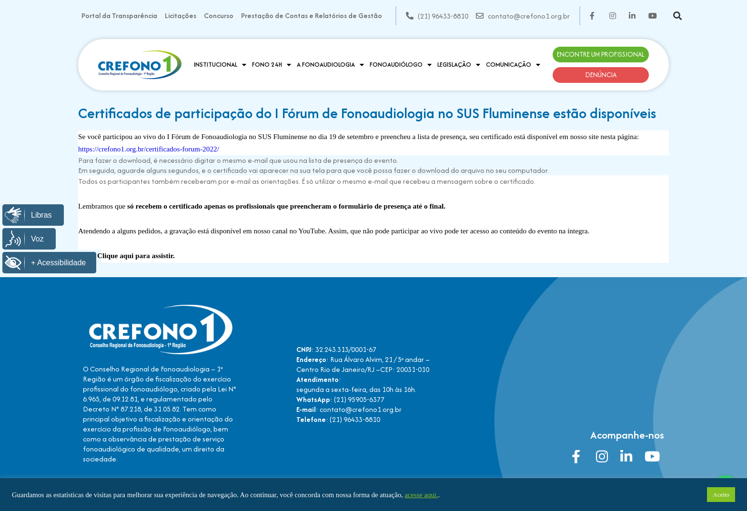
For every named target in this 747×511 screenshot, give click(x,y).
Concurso (218, 15)
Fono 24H (271, 65)
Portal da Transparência (119, 15)
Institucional (220, 65)
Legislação (458, 65)
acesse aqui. (421, 495)
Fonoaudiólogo (401, 65)
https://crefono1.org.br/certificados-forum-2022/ (148, 149)
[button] (678, 16)
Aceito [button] (721, 494)
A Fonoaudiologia (330, 65)
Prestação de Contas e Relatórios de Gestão (311, 15)
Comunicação (513, 65)
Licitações (180, 15)
